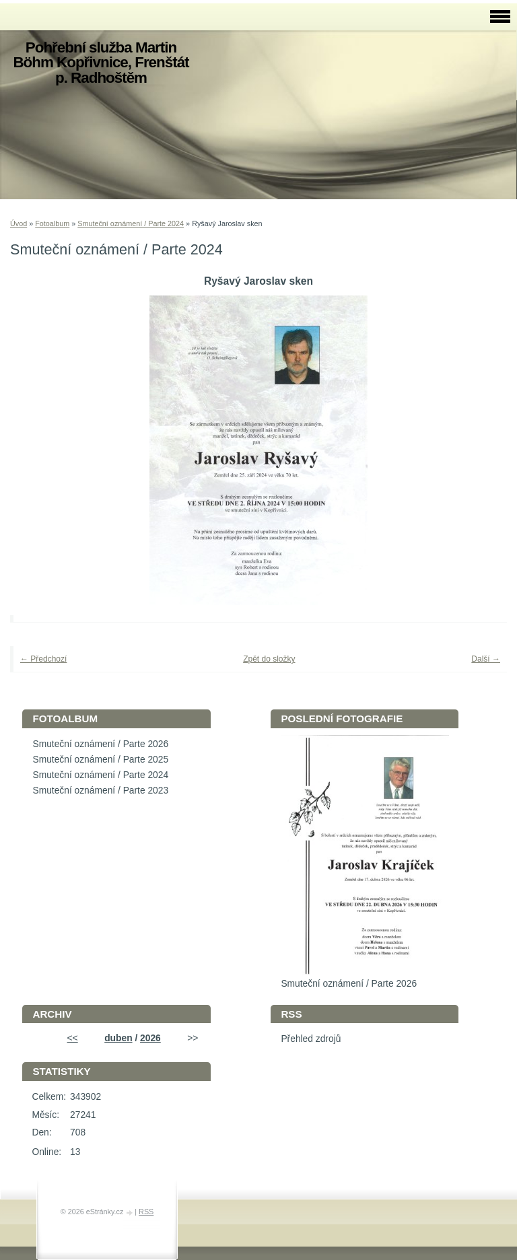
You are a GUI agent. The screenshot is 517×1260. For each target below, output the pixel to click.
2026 (150, 1038)
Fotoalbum (52, 223)
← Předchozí (43, 659)
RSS (146, 1212)
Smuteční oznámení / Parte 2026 (100, 744)
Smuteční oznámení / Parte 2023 (100, 790)
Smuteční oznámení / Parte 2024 (130, 223)
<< (72, 1038)
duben (118, 1038)
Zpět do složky (269, 659)
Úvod (18, 223)
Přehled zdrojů (311, 1039)
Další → (485, 659)
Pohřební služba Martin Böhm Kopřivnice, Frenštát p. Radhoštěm (100, 62)
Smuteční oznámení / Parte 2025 (100, 760)
